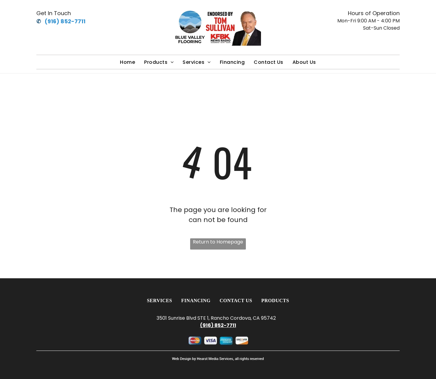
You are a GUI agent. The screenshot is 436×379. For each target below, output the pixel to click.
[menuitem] (127, 62)
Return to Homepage (218, 241)
